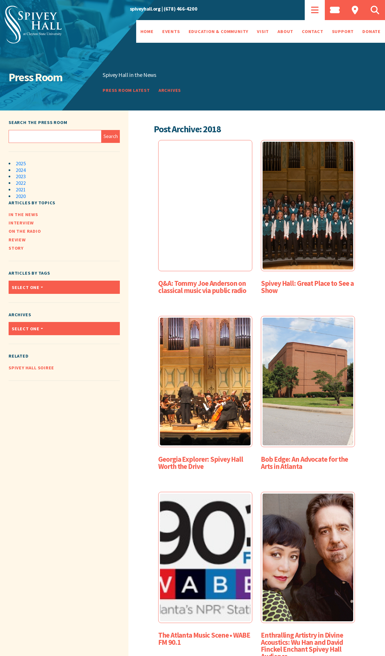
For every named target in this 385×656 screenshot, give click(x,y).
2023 (21, 176)
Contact (312, 31)
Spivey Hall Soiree (31, 367)
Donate (371, 31)
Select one (26, 287)
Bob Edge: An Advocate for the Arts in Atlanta (304, 463)
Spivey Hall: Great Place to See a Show (307, 287)
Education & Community (219, 31)
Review (17, 239)
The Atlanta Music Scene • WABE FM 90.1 (204, 638)
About (285, 31)
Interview (21, 223)
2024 (21, 170)
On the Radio (25, 231)
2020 (21, 196)
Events (171, 31)
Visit (263, 31)
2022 (21, 183)
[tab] (315, 10)
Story (16, 248)
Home (147, 31)
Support (343, 31)
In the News (23, 214)
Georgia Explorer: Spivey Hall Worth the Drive (200, 463)
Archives (170, 90)
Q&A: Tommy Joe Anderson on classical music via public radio (202, 287)
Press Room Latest (126, 90)
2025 (21, 163)
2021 (21, 189)
